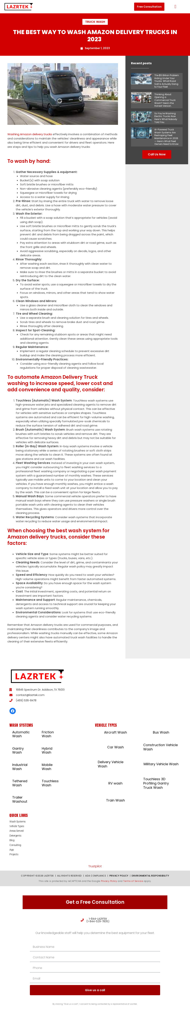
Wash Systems (17, 821)
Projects (13, 854)
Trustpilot (95, 866)
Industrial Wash (19, 766)
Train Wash (115, 800)
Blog (11, 840)
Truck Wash (95, 22)
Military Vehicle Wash (161, 764)
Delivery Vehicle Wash (110, 764)
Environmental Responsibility (150, 875)
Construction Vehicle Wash (160, 747)
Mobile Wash (47, 766)
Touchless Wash (50, 783)
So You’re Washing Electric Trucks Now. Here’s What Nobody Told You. (165, 118)
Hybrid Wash (47, 750)
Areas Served (16, 830)
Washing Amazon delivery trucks (29, 134)
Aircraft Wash (115, 732)
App (11, 849)
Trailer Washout (19, 799)
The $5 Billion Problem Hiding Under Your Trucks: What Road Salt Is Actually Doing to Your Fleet (166, 81)
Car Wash (115, 747)
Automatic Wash (21, 734)
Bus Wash (161, 732)
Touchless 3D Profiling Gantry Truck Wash (156, 783)
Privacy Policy (118, 875)
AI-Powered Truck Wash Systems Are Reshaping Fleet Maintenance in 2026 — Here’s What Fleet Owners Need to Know (166, 137)
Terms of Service (133, 881)
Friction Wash (48, 734)
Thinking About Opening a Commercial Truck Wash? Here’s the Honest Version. (165, 100)
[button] (175, 6)
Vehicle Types (16, 826)
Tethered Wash (19, 783)
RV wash (115, 783)
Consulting (15, 845)
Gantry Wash (18, 750)
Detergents (15, 835)
